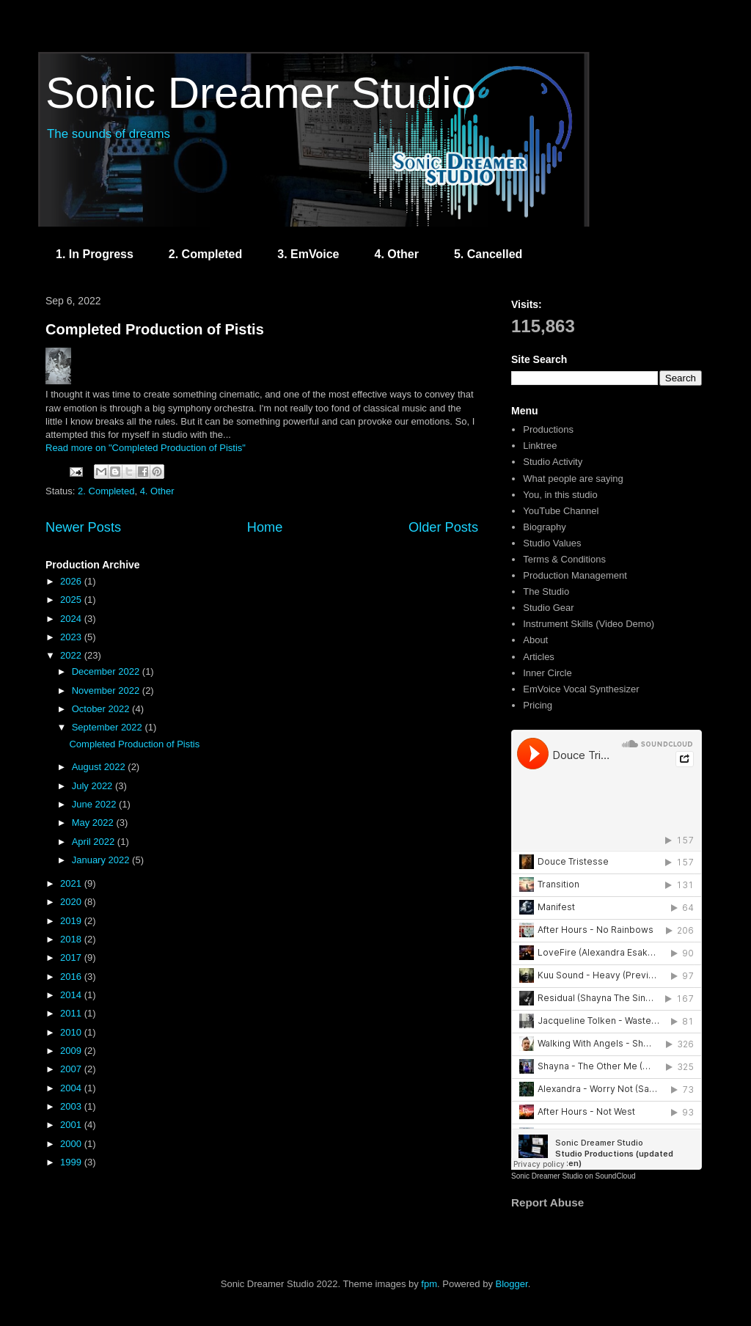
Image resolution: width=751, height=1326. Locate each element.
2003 (72, 1106)
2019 (72, 920)
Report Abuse (547, 1202)
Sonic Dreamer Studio (260, 92)
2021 (72, 883)
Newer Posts (83, 527)
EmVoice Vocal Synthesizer (581, 689)
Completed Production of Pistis (154, 329)
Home (265, 527)
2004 (72, 1088)
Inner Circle (547, 672)
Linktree (540, 445)
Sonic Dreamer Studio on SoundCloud (573, 1176)
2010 (72, 1032)
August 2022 (100, 766)
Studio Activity (552, 461)
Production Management (575, 575)
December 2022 (107, 671)
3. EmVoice (308, 254)
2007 (72, 1068)
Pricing (537, 705)
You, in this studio (560, 494)
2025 (72, 599)
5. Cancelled (488, 254)
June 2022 (95, 804)
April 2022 (94, 841)
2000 (72, 1143)
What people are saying (573, 478)
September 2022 (108, 727)
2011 (72, 1013)
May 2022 (94, 822)
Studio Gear (548, 607)
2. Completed (205, 254)
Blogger (512, 1283)
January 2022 (102, 859)
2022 (72, 655)
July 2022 (93, 785)
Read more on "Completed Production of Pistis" (145, 447)
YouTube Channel (560, 510)
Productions (548, 429)
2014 (72, 994)
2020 (72, 901)
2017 (72, 957)
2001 (72, 1124)
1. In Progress (94, 254)
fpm (429, 1283)
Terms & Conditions (564, 559)
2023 (72, 636)
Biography (544, 526)
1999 (72, 1162)
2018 (72, 939)
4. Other (396, 254)
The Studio (546, 591)
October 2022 (102, 708)
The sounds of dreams (108, 134)
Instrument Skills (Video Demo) (588, 623)
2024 (72, 618)
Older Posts (443, 527)
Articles (538, 656)
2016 (72, 976)
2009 (72, 1050)
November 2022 (107, 690)
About (535, 639)
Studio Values (552, 543)
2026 (72, 581)
